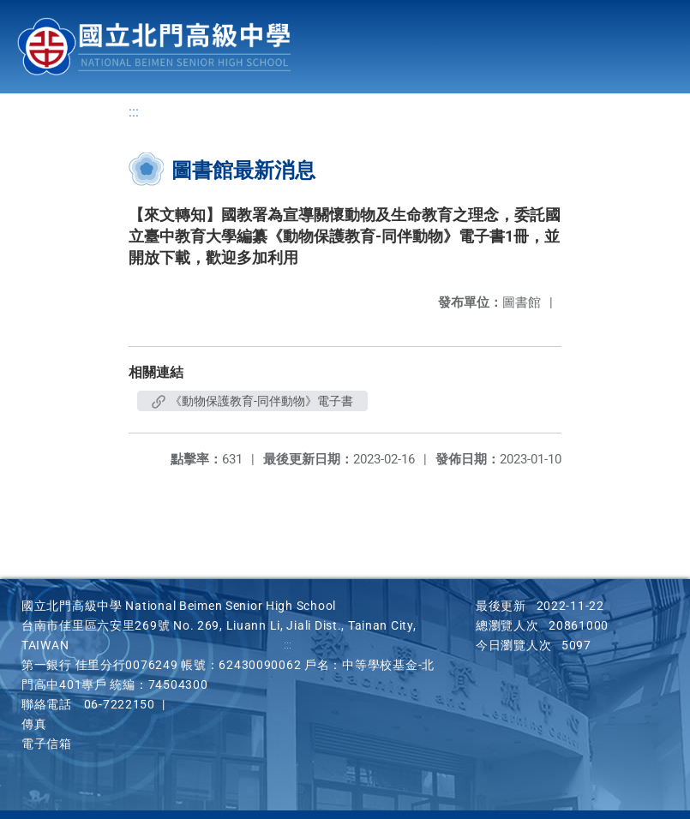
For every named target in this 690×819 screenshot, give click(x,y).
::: (134, 112)
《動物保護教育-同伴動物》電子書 (252, 401)
